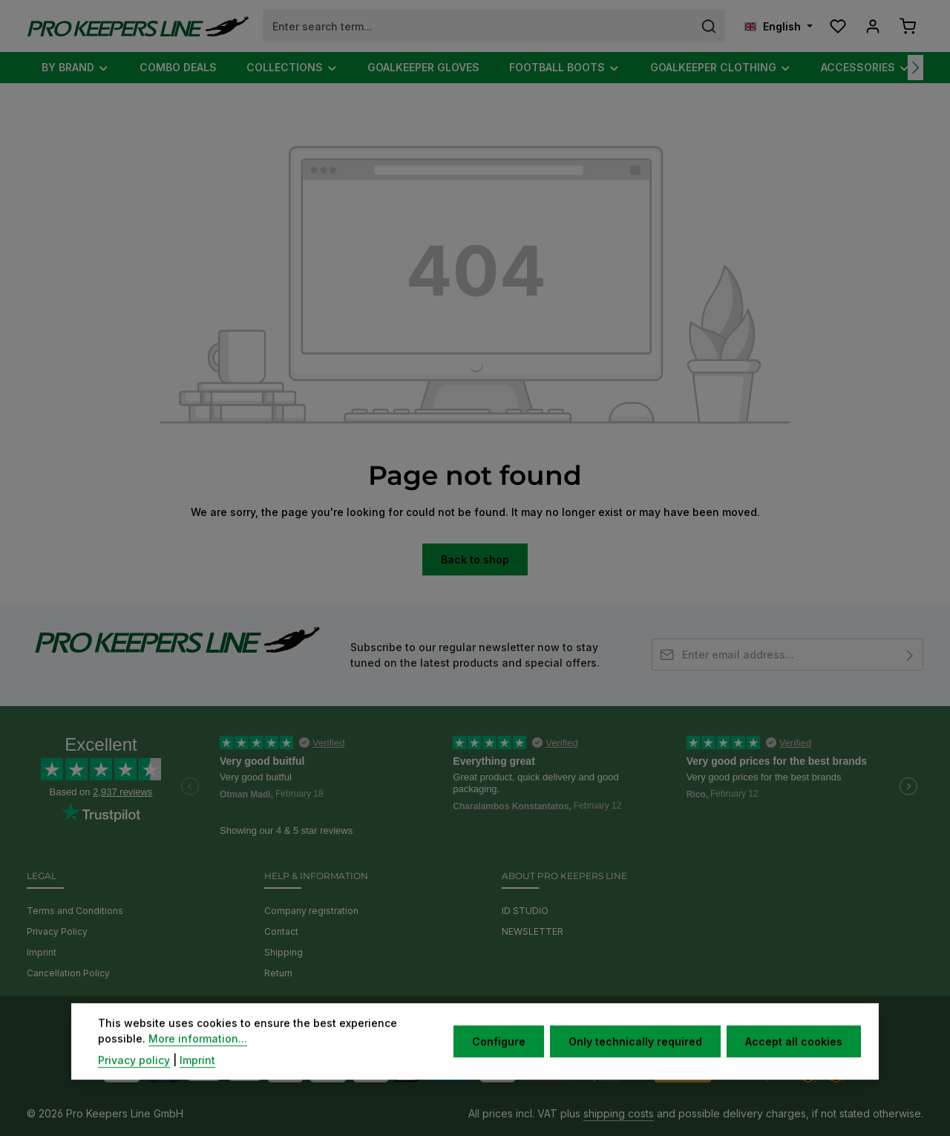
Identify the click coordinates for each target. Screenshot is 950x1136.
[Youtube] (466, 1022)
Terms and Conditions (75, 910)
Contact (281, 931)
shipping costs (618, 1113)
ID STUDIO (525, 910)
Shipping (283, 952)
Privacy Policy (57, 931)
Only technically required (635, 1063)
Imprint (41, 952)
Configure (498, 1063)
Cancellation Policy (68, 973)
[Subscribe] (910, 654)
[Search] (709, 26)
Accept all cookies (793, 1063)
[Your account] (872, 26)
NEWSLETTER (532, 931)
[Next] (915, 67)
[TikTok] (507, 1022)
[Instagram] (487, 1022)
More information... (197, 1060)
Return (278, 973)
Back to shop (475, 559)
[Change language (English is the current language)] (778, 26)
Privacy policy (134, 1081)
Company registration (311, 910)
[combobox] (478, 26)
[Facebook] (445, 1022)
